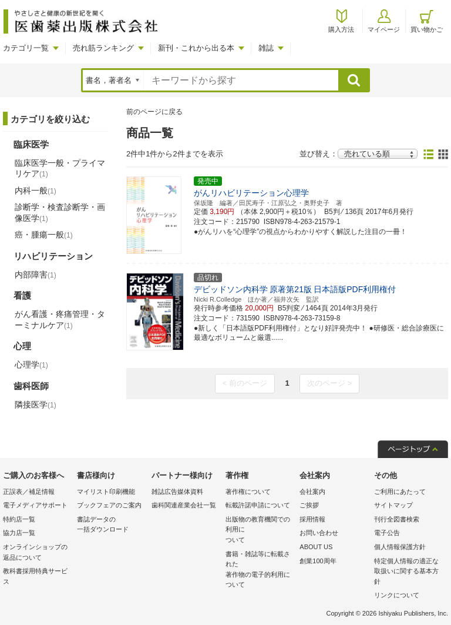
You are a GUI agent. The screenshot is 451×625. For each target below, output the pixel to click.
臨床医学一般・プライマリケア (60, 168)
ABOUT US (315, 546)
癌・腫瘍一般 (44, 234)
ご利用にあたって (400, 491)
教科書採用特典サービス (35, 576)
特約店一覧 (19, 519)
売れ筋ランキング (103, 48)
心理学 (31, 364)
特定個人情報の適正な (408, 572)
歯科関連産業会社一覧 (184, 505)
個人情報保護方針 (400, 546)
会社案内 (312, 491)
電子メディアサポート (35, 505)
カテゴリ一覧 (26, 48)
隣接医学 (35, 404)
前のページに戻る (154, 112)
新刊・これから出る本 (196, 48)
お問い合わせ (318, 532)
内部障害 (35, 274)
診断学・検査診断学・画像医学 (60, 212)
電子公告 (387, 532)
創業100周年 (317, 560)
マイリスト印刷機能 (106, 491)
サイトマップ (393, 505)
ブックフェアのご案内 (109, 505)
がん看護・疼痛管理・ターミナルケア (60, 319)
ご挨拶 (309, 505)
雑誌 (266, 48)
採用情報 (312, 519)
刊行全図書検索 (396, 519)
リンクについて (396, 595)
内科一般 (35, 190)
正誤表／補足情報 (29, 491)
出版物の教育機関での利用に (260, 531)
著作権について (248, 491)
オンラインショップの (37, 553)
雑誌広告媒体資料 (177, 491)
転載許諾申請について (258, 505)
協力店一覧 (19, 532)
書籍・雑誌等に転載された (260, 570)
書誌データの (111, 525)
